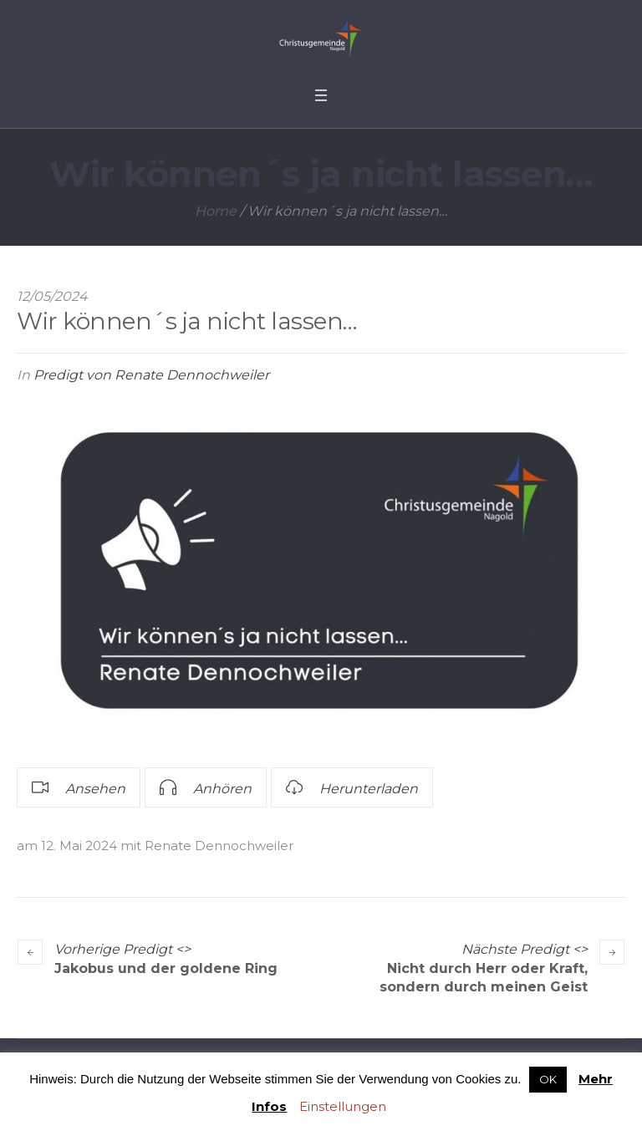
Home (216, 211)
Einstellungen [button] (342, 1106)
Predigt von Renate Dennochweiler (151, 375)
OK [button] (548, 1079)
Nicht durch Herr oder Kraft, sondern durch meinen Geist (484, 977)
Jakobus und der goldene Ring (166, 968)
